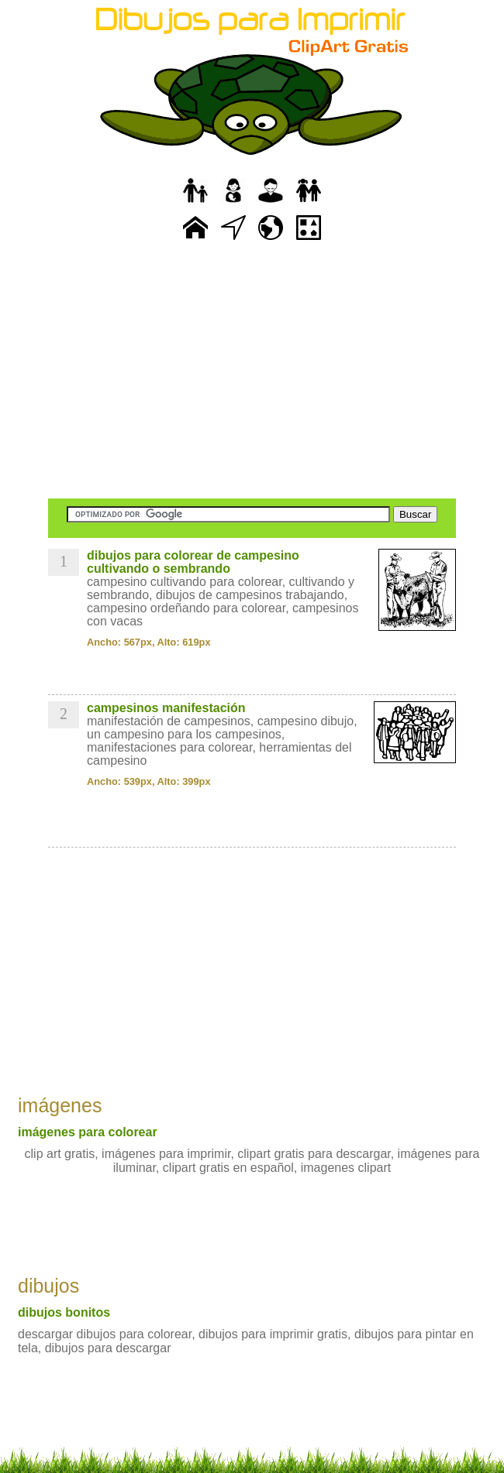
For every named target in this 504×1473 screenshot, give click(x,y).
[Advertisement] (252, 371)
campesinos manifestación (166, 707)
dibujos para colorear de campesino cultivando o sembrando (193, 562)
